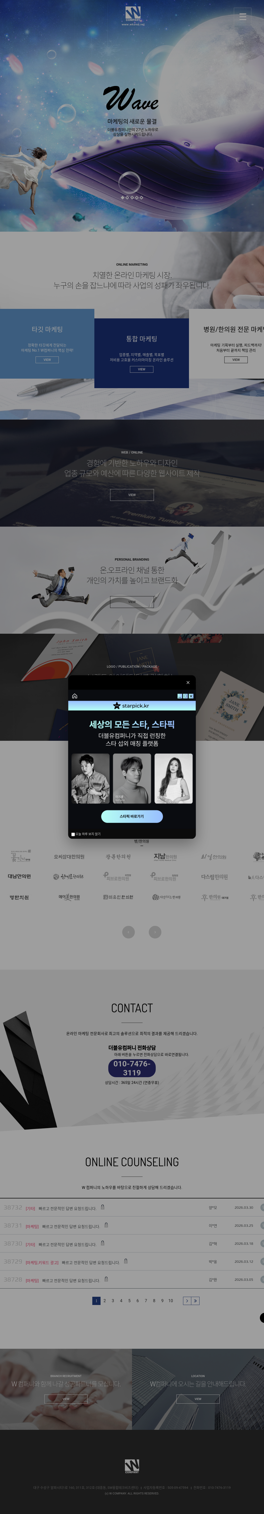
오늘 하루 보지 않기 (86, 834)
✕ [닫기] (188, 682)
